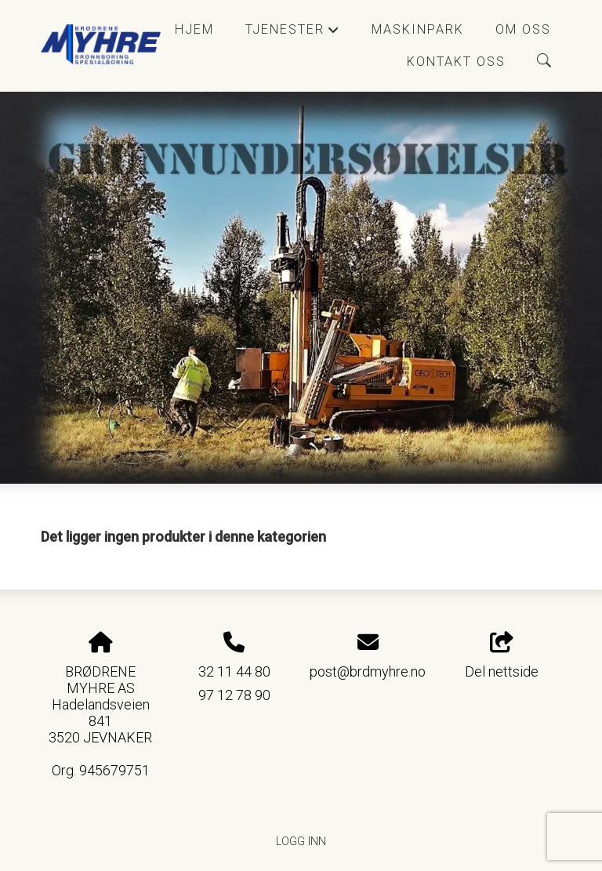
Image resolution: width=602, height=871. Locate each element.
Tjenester (292, 33)
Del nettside (502, 656)
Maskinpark (418, 29)
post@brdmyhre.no (368, 671)
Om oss (523, 29)
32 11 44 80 (234, 671)
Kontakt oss (456, 61)
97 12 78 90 (234, 695)
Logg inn (301, 841)
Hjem (194, 29)
